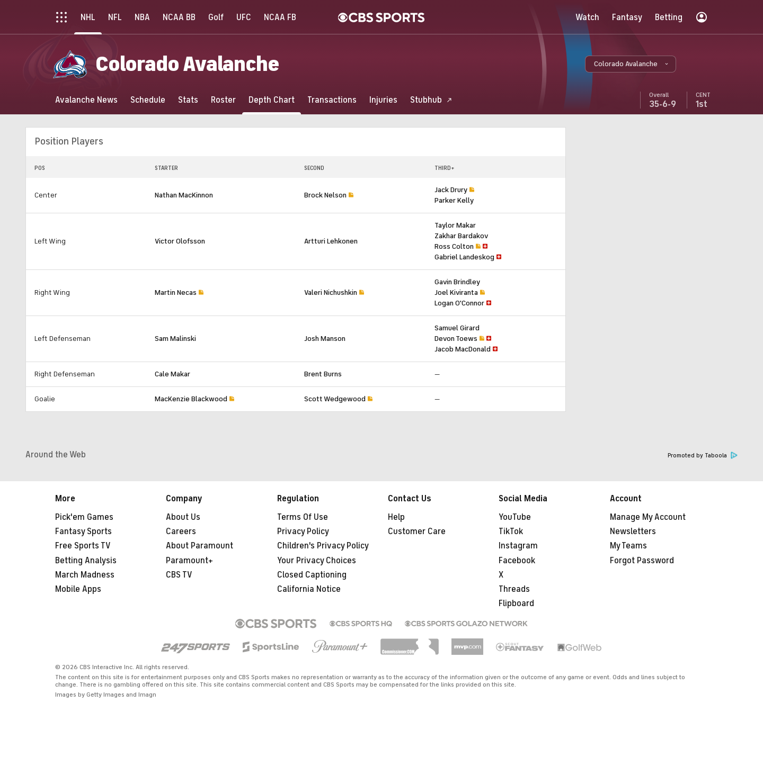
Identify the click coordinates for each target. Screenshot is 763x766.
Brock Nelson (325, 195)
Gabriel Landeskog (464, 257)
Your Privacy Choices (316, 560)
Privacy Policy (303, 531)
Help (396, 517)
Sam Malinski (175, 338)
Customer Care (417, 531)
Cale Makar (172, 374)
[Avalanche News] (86, 99)
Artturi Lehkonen (331, 241)
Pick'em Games (84, 517)
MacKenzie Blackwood (191, 398)
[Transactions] (332, 99)
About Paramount (199, 545)
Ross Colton (454, 246)
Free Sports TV (83, 545)
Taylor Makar (455, 225)
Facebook (517, 560)
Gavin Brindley (457, 281)
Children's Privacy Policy (323, 545)
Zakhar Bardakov (461, 235)
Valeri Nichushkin (330, 292)
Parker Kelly (454, 200)
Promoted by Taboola (703, 455)
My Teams (628, 545)
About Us (183, 517)
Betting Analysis (86, 560)
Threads (514, 589)
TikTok (511, 531)
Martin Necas (176, 292)
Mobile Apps (78, 589)
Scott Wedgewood (335, 398)
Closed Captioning (312, 575)
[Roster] (223, 99)
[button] (630, 64)
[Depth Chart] (271, 99)
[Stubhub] (431, 99)
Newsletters (633, 531)
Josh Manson (324, 338)
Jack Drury (450, 189)
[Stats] (188, 99)
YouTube (515, 517)
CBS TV (179, 575)
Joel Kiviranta (456, 292)
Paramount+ (189, 560)
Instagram (518, 545)
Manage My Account (648, 517)
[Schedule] (148, 99)
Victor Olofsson (180, 241)
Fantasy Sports (83, 531)
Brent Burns (323, 374)
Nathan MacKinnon (184, 195)
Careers (181, 531)
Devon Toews (455, 338)
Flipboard (516, 603)
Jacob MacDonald (462, 349)
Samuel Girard (457, 327)
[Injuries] (383, 99)
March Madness (84, 575)
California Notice (309, 589)
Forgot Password (642, 560)
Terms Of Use (302, 517)
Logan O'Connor (459, 303)
